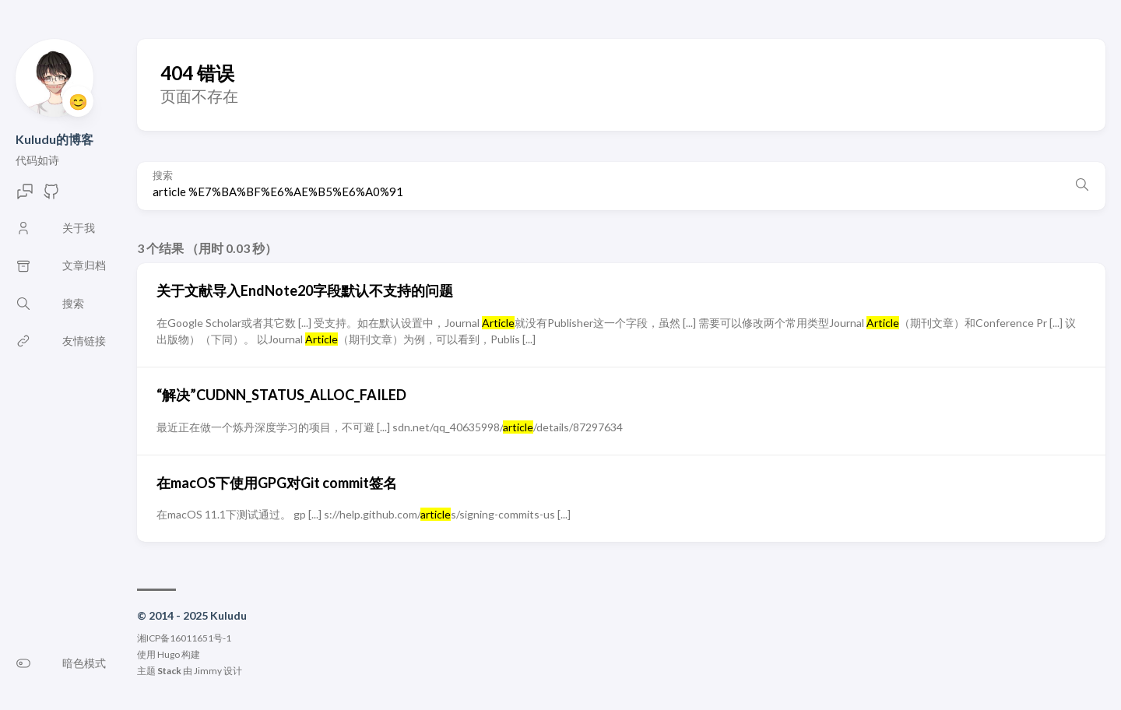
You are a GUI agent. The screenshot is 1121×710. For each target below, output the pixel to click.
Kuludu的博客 (54, 139)
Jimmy (208, 671)
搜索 (163, 175)
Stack (169, 671)
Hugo (168, 654)
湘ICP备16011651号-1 (184, 638)
